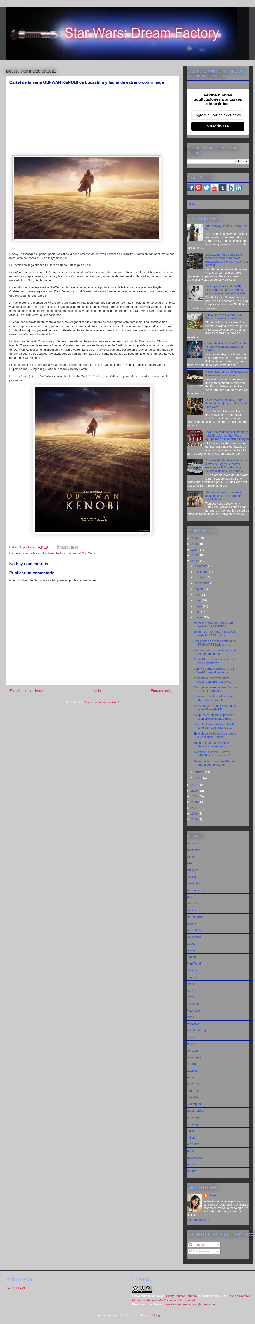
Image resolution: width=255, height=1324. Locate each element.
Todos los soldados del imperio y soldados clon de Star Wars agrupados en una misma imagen (227, 435)
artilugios (193, 870)
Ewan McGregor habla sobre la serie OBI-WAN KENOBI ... (214, 726)
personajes (194, 1057)
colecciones (194, 903)
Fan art (191, 957)
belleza (191, 876)
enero (199, 777)
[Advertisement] (92, 120)
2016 (195, 813)
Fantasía (49, 553)
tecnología (193, 1124)
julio (198, 594)
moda (190, 1037)
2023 (195, 555)
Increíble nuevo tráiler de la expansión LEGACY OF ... (213, 679)
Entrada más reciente (26, 691)
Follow (191, 203)
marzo (199, 617)
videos (191, 1164)
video (190, 1151)
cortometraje (195, 916)
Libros (191, 997)
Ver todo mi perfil (198, 1219)
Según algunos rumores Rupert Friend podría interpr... (214, 763)
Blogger (157, 1315)
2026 (195, 538)
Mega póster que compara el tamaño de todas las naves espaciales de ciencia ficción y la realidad (226, 260)
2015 (195, 819)
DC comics (194, 937)
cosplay (192, 923)
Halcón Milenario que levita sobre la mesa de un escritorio (227, 373)
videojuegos (194, 1157)
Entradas (197, 1245)
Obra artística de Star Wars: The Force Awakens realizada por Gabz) (226, 346)
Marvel (191, 1017)
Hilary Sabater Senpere (181, 1296)
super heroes (195, 1110)
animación (193, 850)
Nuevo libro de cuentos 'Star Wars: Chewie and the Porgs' (224, 316)
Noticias (61, 553)
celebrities (193, 883)
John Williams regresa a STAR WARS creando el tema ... (214, 670)
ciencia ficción (32, 553)
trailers (191, 1137)
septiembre (202, 583)
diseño (191, 943)
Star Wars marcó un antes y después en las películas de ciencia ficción (223, 496)
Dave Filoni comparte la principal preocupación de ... (215, 661)
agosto (199, 589)
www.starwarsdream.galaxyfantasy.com (189, 1304)
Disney (191, 950)
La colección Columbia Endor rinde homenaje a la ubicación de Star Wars (226, 403)
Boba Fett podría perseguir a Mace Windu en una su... (213, 744)
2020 (195, 790)
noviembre (202, 571)
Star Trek (193, 1090)
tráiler (190, 1130)
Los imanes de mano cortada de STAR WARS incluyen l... (215, 642)
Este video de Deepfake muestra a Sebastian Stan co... (215, 735)
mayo (199, 606)
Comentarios (199, 1251)
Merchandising (196, 1030)
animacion (193, 843)
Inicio (97, 691)
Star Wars (88, 553)
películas (192, 1050)
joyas (190, 990)
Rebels (191, 1064)
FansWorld (194, 963)
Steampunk (194, 1104)
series (191, 1077)
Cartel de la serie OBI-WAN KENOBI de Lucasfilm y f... (213, 753)
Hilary (212, 1195)
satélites (192, 1070)
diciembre (201, 566)
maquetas (193, 1003)
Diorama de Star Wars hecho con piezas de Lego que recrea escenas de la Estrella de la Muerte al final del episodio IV (227, 466)
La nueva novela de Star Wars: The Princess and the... (214, 698)
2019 (195, 796)
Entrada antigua (163, 691)
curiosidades (195, 930)
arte (189, 863)
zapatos (192, 1171)
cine (189, 896)
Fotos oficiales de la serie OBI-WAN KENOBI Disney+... (214, 624)
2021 (195, 784)
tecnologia (193, 1117)
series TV (74, 553)
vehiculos (193, 1144)
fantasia (192, 970)
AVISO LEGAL (16, 1287)
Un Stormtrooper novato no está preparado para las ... (215, 651)
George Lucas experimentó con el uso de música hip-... (216, 689)
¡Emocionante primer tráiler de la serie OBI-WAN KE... (215, 707)
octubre (200, 577)
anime (191, 856)
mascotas (193, 1024)
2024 (195, 549)
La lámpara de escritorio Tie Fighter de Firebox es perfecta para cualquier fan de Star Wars (226, 290)
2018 (195, 802)
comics (191, 910)
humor (191, 983)
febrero (200, 772)
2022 (195, 561)
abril (198, 611)
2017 (195, 808)
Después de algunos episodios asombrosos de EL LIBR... (214, 716)
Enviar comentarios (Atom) (101, 702)
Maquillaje (193, 1010)
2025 (195, 543)
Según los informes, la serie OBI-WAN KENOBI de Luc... (215, 633)
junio (198, 600)
